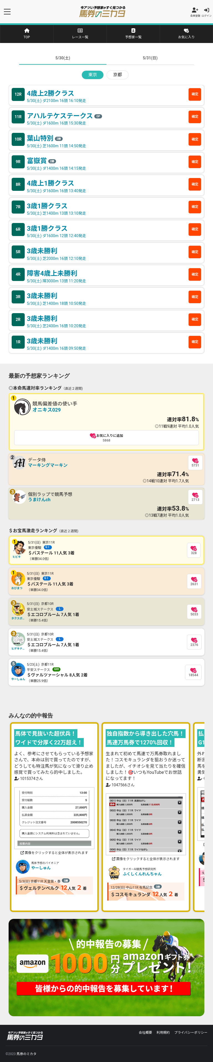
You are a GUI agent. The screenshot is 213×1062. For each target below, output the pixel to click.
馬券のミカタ (26, 1054)
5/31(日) (150, 58)
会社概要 (145, 1033)
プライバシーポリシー (190, 1033)
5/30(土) (62, 58)
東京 (92, 74)
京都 (117, 74)
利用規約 (163, 1033)
